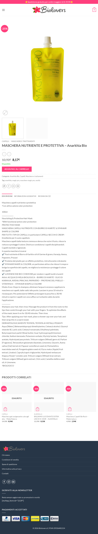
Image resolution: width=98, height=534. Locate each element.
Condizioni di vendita (10, 460)
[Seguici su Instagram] (9, 482)
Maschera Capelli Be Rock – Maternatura (77, 417)
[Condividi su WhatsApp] (4, 186)
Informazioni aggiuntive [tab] (25, 196)
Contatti (5, 473)
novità (38, 180)
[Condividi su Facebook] (9, 186)
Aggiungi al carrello (16, 169)
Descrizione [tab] (7, 196)
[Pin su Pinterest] (18, 186)
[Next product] (4, 154)
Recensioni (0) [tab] (44, 196)
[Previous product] (9, 154)
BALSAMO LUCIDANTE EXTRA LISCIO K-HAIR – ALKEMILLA (46, 417)
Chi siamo (6, 455)
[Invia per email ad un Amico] (13, 186)
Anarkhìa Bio (14, 176)
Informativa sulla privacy (11, 469)
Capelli (5, 141)
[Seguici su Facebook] (4, 482)
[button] (3, 10)
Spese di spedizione (9, 464)
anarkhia (8, 180)
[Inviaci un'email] (13, 482)
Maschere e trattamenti (23, 141)
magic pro (15, 180)
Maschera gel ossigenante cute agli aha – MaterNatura (15, 417)
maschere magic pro (27, 180)
